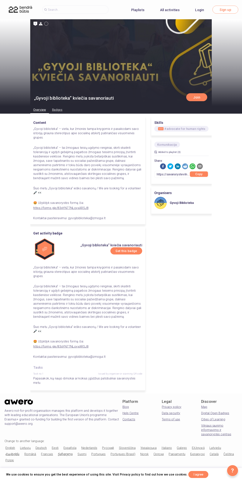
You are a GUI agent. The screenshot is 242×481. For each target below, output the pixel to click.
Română (30, 454)
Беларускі (197, 454)
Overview (39, 110)
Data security (171, 413)
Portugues (98, 454)
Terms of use (171, 419)
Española (70, 448)
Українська (148, 448)
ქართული (65, 454)
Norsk (144, 454)
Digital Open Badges (215, 413)
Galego (182, 448)
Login (199, 10)
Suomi (82, 454)
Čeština (228, 454)
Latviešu (215, 448)
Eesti (55, 448)
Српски (159, 454)
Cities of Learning (213, 419)
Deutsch (41, 448)
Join (196, 97)
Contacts (129, 419)
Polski (9, 460)
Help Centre (131, 413)
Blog (126, 407)
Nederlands (89, 448)
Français (47, 454)
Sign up (225, 10)
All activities (170, 10)
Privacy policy (172, 407)
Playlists (138, 10)
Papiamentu (177, 454)
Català (214, 454)
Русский (108, 448)
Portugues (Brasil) (123, 454)
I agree (200, 474)
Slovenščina (127, 448)
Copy (199, 174)
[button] (163, 166)
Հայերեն (12, 454)
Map (204, 407)
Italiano (166, 448)
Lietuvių (25, 448)
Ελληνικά (198, 448)
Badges (57, 110)
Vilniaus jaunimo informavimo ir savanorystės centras (216, 430)
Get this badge (123, 251)
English (10, 448)
